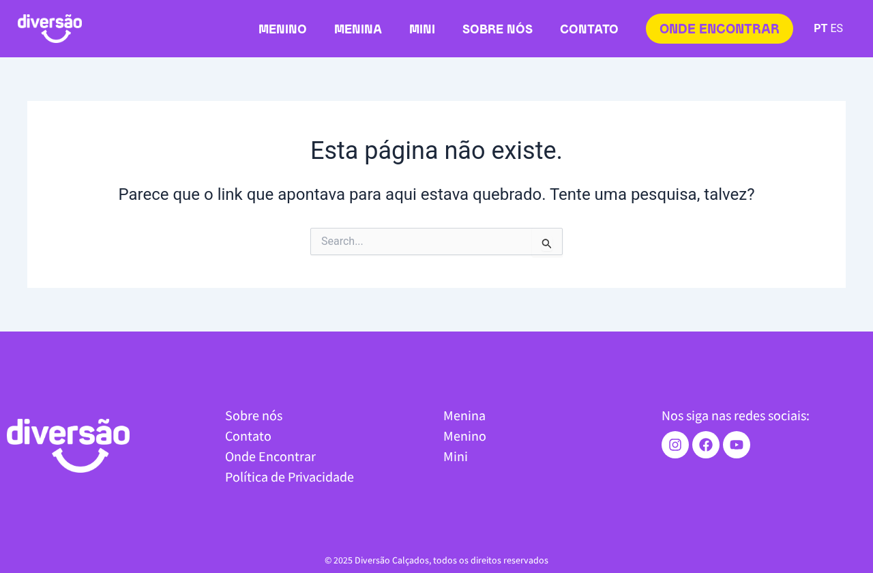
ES (836, 28)
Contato (589, 30)
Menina (358, 30)
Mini (422, 30)
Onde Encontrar (270, 456)
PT (820, 28)
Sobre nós (497, 30)
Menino (282, 30)
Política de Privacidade (289, 476)
